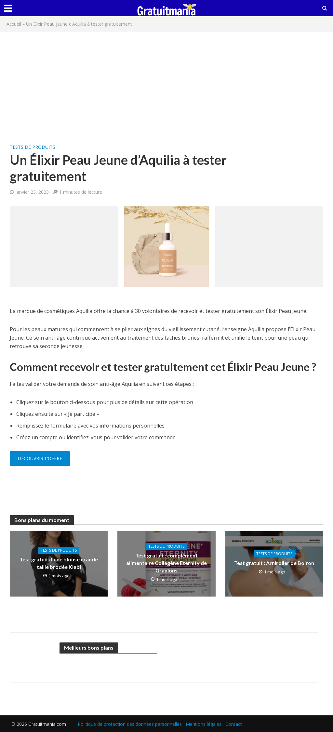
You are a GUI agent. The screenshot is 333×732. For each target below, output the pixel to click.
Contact (233, 724)
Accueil (14, 24)
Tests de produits (32, 147)
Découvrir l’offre (40, 458)
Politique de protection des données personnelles (130, 724)
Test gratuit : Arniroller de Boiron (274, 563)
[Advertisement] (166, 84)
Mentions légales (203, 724)
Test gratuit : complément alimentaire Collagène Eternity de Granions (166, 562)
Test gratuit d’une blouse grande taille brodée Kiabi (59, 563)
